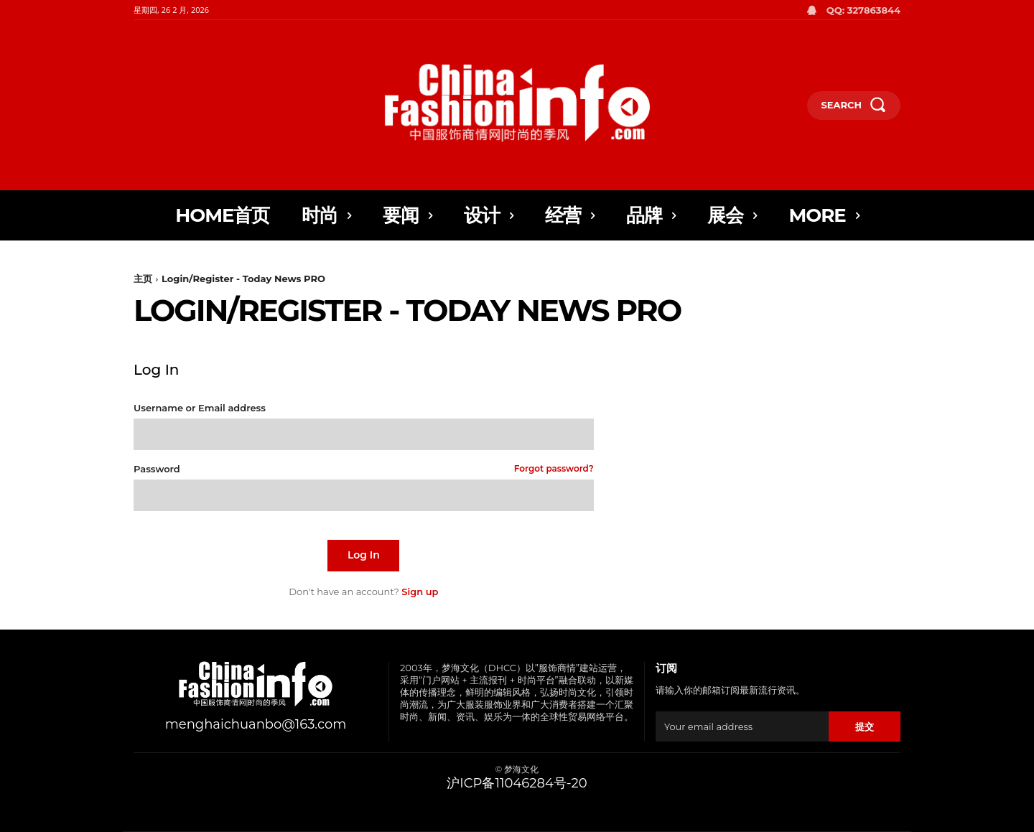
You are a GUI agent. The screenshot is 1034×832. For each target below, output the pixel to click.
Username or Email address (200, 408)
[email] (742, 726)
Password (364, 469)
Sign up (419, 591)
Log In (364, 554)
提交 (864, 726)
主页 (143, 278)
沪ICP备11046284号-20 (517, 783)
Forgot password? (554, 469)
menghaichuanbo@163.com (256, 724)
